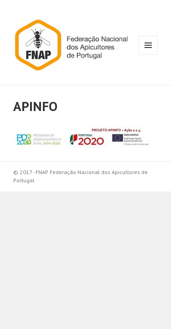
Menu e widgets (148, 54)
